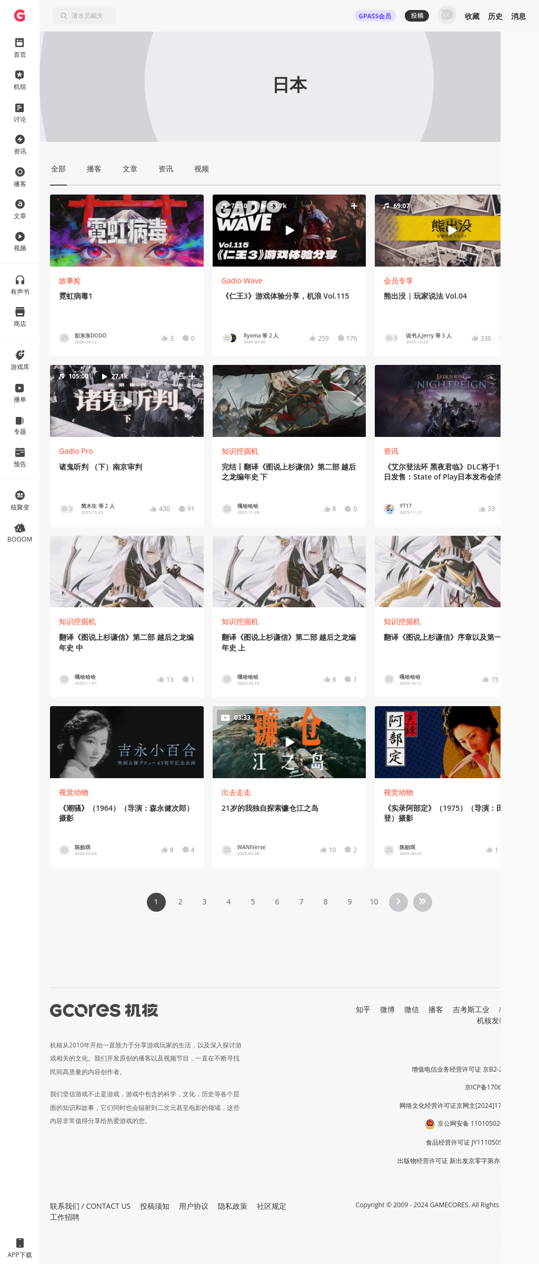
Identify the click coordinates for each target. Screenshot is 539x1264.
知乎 (363, 1009)
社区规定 (271, 1206)
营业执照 (515, 1051)
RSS (522, 1020)
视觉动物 (73, 792)
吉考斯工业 (471, 1009)
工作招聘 (64, 1217)
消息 (518, 16)
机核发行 (491, 1020)
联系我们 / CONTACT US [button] (90, 1206)
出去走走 (236, 792)
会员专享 (398, 281)
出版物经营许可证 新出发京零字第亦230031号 (462, 1160)
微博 (387, 1009)
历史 (495, 16)
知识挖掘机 (240, 451)
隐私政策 (232, 1206)
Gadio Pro (76, 451)
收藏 (472, 16)
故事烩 (70, 281)
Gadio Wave (242, 281)
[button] (289, 230)
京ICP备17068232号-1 (497, 1087)
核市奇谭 (513, 1009)
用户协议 (193, 1206)
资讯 (391, 451)
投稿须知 (154, 1206)
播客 (435, 1009)
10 (374, 901)
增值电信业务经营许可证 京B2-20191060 (470, 1069)
